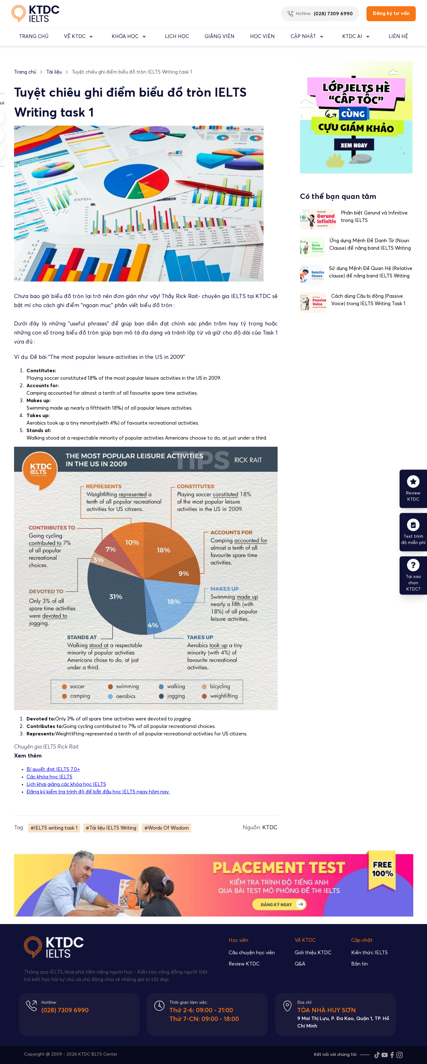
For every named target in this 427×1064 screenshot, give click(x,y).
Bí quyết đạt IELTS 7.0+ (53, 769)
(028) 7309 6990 (65, 1010)
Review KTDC (244, 963)
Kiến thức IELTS (369, 952)
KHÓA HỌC (125, 36)
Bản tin (359, 963)
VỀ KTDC (74, 36)
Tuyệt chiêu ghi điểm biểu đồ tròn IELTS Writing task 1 (132, 72)
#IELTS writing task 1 (54, 828)
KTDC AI (352, 36)
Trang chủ (25, 72)
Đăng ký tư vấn (391, 13)
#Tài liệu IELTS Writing (111, 828)
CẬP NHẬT (303, 36)
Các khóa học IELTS (49, 776)
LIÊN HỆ (398, 36)
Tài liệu (54, 72)
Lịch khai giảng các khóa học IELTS (66, 784)
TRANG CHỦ (33, 36)
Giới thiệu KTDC (313, 952)
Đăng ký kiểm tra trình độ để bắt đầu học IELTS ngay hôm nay (98, 791)
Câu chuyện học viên (252, 952)
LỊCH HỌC (177, 36)
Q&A (300, 963)
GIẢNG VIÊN (220, 36)
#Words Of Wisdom (166, 828)
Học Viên (262, 36)
